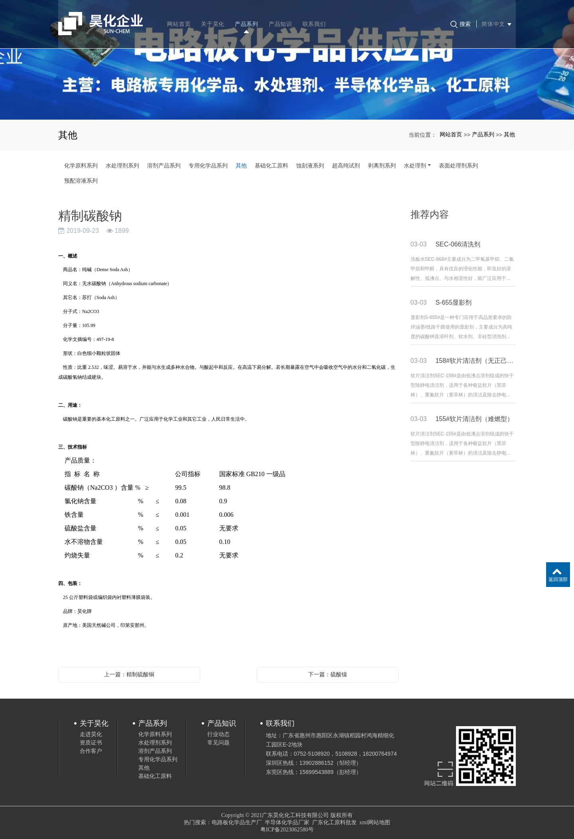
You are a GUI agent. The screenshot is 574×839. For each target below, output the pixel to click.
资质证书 (91, 742)
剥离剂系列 (382, 165)
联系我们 (314, 20)
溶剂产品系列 (164, 165)
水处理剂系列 (122, 165)
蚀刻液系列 (310, 165)
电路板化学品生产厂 (237, 822)
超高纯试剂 (346, 165)
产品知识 (281, 20)
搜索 (460, 20)
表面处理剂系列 (458, 165)
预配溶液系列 (81, 180)
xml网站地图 (375, 822)
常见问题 (218, 742)
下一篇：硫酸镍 (327, 674)
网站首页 (179, 20)
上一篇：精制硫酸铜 (129, 674)
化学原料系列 (81, 165)
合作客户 (91, 751)
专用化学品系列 (208, 165)
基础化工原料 (271, 165)
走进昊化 (91, 734)
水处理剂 (415, 165)
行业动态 (218, 734)
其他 (509, 134)
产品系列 (247, 20)
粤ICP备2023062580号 (287, 830)
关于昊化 (213, 20)
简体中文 (496, 20)
